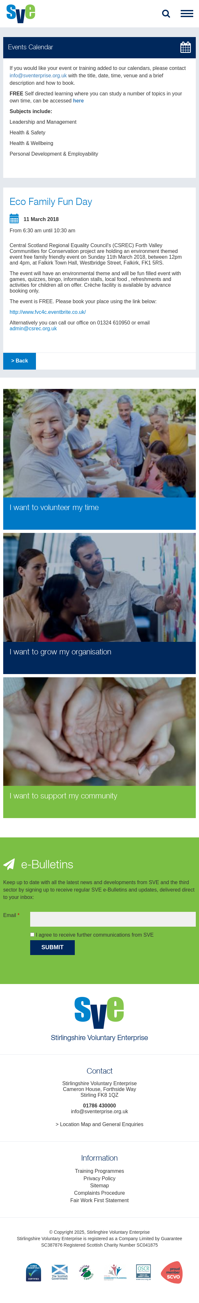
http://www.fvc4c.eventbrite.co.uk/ (48, 312)
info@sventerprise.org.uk (38, 75)
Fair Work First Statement (99, 1200)
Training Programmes (99, 1171)
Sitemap (99, 1185)
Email (11, 915)
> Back (19, 360)
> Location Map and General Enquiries (99, 1124)
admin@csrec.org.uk (33, 328)
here (78, 100)
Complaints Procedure (99, 1193)
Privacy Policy (99, 1178)
